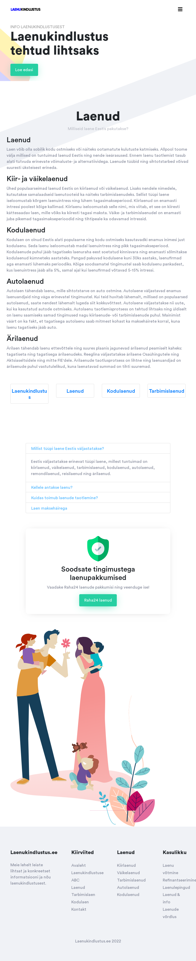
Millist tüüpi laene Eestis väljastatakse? (67, 449)
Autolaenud (128, 888)
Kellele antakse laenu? (52, 487)
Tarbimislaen (83, 895)
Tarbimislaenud (131, 880)
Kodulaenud (128, 895)
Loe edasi (24, 70)
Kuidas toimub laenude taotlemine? (64, 498)
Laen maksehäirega (49, 508)
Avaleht (78, 865)
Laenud (78, 888)
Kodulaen (80, 902)
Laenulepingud (176, 888)
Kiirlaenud (126, 865)
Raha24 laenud (98, 600)
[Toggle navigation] (180, 9)
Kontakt (78, 909)
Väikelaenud (128, 873)
